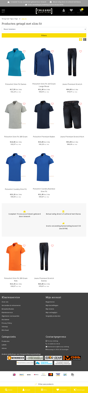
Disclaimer (5, 319)
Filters (44, 35)
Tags (16, 19)
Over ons (5, 302)
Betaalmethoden (8, 309)
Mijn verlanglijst (51, 312)
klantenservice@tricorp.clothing (57, 346)
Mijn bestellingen (52, 305)
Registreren (50, 302)
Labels (4, 345)
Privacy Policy (7, 323)
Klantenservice (7, 312)
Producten (5, 341)
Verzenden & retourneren (11, 305)
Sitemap (5, 327)
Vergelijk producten (53, 316)
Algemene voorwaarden (10, 316)
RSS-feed (5, 330)
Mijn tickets (50, 309)
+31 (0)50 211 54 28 (53, 344)
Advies (4, 348)
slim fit (24, 19)
